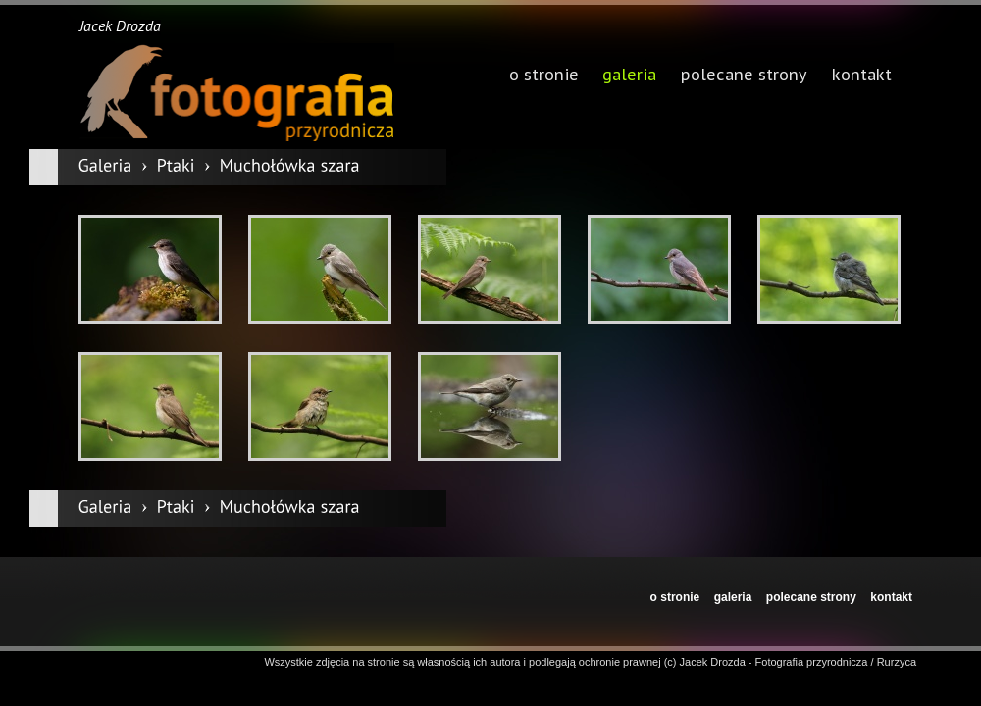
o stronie (675, 597)
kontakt (891, 597)
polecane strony (811, 597)
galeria (629, 76)
